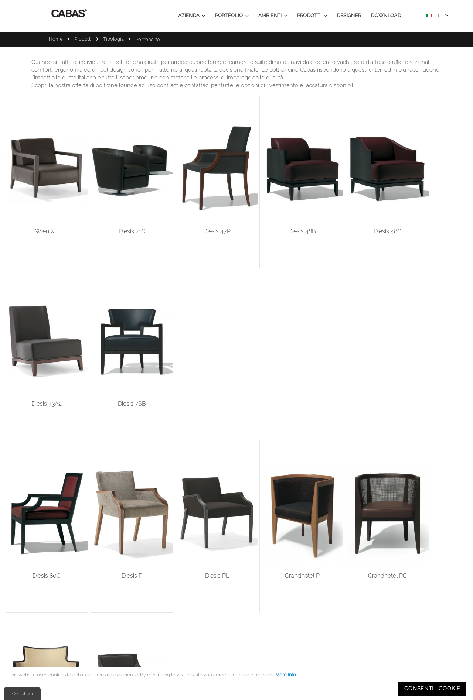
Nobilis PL (370, 355)
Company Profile (199, 596)
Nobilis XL (37, 503)
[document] (237, 684)
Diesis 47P (170, 207)
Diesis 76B (436, 207)
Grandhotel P (237, 355)
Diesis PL (170, 355)
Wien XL (37, 207)
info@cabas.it (65, 619)
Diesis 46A (170, 503)
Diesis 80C (37, 355)
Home (56, 39)
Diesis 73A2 (370, 207)
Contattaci (22, 693)
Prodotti (83, 39)
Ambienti (191, 624)
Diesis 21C (104, 207)
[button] (437, 16)
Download (192, 633)
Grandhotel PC (303, 355)
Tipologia (113, 39)
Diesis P (103, 355)
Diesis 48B (237, 207)
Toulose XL (436, 355)
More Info (285, 674)
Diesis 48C (303, 207)
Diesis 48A (104, 503)
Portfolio (190, 615)
